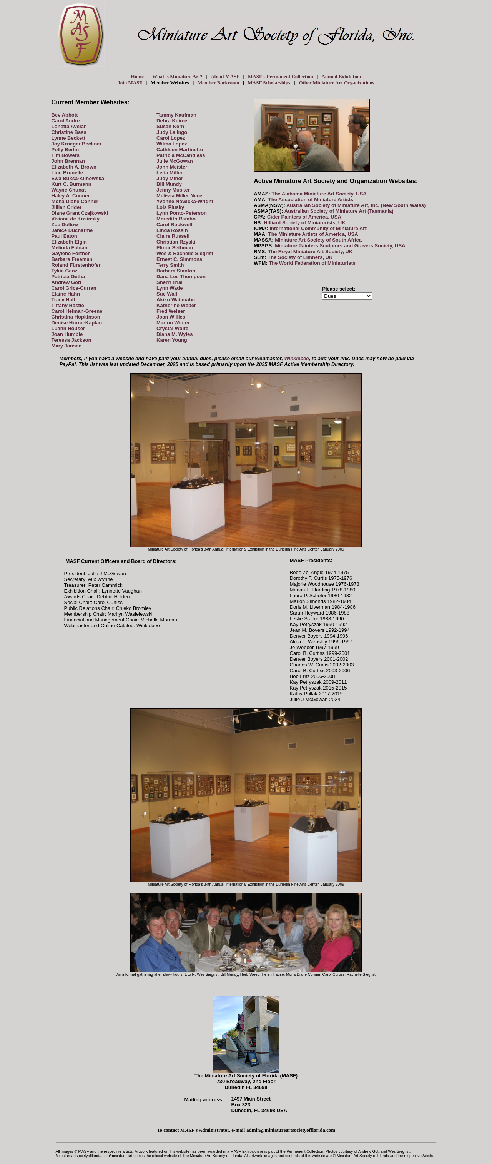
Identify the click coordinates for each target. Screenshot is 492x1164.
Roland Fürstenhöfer (76, 265)
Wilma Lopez (171, 144)
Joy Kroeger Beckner (77, 144)
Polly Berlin (65, 149)
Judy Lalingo (171, 132)
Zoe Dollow (65, 224)
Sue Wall (166, 294)
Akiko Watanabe (175, 299)
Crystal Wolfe (172, 328)
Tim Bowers (66, 155)
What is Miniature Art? (177, 76)
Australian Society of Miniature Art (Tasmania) (339, 211)
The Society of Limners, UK (300, 257)
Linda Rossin (172, 230)
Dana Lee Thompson (181, 276)
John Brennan (68, 161)
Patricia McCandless (180, 155)
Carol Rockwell (174, 224)
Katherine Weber (176, 305)
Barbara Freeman (72, 259)
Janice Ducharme (72, 230)
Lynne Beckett (68, 138)
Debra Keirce (171, 121)
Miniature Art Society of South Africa (318, 240)
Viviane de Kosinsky (76, 219)
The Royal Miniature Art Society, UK (310, 251)
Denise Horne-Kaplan (77, 323)
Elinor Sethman (174, 248)
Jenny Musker (173, 190)
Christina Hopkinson (76, 317)
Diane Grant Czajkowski (80, 213)
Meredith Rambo (176, 219)
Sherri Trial (169, 282)
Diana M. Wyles (174, 334)
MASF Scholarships (269, 82)
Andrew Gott (66, 282)
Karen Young (171, 340)
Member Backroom (218, 82)
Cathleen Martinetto (179, 149)
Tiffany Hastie (68, 305)
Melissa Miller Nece (179, 196)
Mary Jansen (67, 346)
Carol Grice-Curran (74, 288)
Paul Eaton (64, 236)
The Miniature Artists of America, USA (313, 234)
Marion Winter (173, 323)
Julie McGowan (174, 161)
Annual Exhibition (341, 76)
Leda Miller (169, 172)
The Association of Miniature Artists (311, 199)
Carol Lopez (170, 138)
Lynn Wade (169, 288)
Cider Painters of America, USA (304, 217)
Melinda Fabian (70, 248)
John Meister (171, 167)
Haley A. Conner (71, 196)
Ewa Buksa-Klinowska (78, 178)
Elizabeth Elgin (69, 242)
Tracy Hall (63, 299)
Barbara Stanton (175, 271)
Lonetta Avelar (69, 126)
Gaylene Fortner (71, 253)
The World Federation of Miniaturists (312, 263)
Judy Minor (169, 178)
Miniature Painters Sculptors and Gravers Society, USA (340, 246)
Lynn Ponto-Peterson (181, 213)
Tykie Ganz (65, 271)
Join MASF (130, 82)
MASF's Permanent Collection (280, 76)
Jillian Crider (67, 207)
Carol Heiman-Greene (77, 311)
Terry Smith (170, 265)
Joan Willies (170, 317)
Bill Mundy (169, 184)
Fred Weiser (170, 311)
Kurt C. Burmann (71, 184)
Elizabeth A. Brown (74, 167)
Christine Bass (69, 132)
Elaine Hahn (66, 294)
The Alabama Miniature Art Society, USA (318, 194)
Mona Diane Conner (75, 201)
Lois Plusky (170, 207)
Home (137, 76)
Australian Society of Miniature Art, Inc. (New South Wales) (356, 205)
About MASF (225, 76)
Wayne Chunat (69, 190)
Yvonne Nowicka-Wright (184, 201)
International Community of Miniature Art (317, 228)
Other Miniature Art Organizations (336, 82)
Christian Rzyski (175, 242)
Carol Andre (66, 121)
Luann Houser (68, 328)
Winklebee (296, 358)
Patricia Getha (68, 276)
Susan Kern (170, 126)
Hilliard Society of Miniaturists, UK (304, 222)
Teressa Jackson (71, 340)
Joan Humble (67, 334)
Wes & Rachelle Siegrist (184, 253)
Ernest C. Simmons (179, 259)
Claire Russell (172, 236)
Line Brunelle (67, 172)
